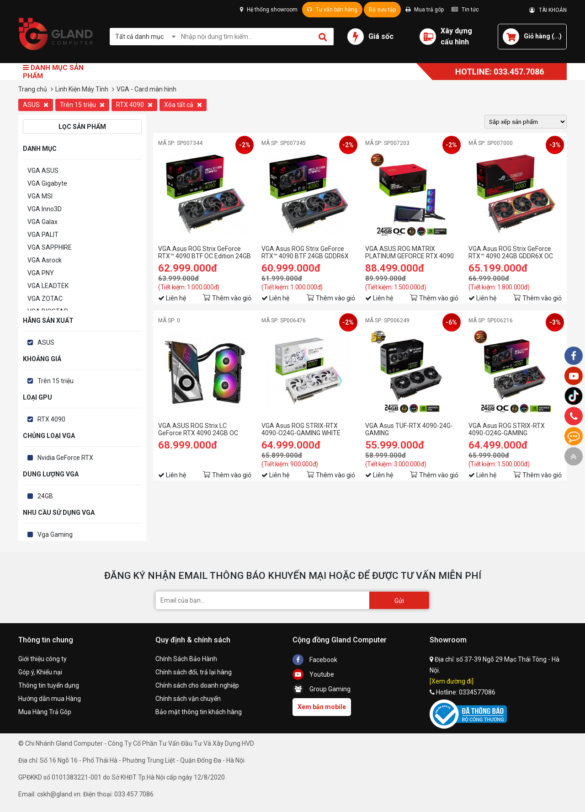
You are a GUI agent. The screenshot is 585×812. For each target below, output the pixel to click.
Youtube (313, 674)
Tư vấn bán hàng (332, 9)
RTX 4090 (134, 104)
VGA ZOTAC (45, 298)
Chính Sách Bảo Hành (186, 658)
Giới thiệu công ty (42, 658)
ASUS (35, 104)
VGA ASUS (42, 170)
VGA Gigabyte (47, 183)
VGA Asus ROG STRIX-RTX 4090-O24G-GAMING (506, 429)
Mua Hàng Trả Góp (44, 712)
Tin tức (465, 9)
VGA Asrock (44, 260)
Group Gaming (321, 689)
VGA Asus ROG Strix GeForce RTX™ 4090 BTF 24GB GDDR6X (305, 252)
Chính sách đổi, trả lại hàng (193, 672)
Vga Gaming (55, 534)
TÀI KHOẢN (548, 10)
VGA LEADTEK (48, 285)
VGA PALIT (42, 234)
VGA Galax (42, 221)
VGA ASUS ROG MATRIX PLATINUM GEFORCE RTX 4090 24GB (409, 252)
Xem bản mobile (322, 706)
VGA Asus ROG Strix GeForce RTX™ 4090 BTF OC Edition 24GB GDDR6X (204, 252)
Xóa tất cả (183, 104)
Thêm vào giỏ (231, 298)
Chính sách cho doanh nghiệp (197, 685)
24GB (45, 496)
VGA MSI (40, 196)
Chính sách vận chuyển (188, 698)
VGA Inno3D (44, 209)
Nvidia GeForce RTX (65, 457)
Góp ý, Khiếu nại (40, 672)
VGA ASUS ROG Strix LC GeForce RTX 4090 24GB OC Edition (198, 429)
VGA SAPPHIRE (49, 247)
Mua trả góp (424, 9)
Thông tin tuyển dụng (48, 685)
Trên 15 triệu (82, 104)
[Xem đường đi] (451, 681)
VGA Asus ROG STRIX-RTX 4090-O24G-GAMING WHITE (300, 429)
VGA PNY (40, 273)
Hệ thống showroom (269, 9)
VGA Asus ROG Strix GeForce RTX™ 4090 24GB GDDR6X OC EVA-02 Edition (510, 252)
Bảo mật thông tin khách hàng (198, 712)
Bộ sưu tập (382, 9)
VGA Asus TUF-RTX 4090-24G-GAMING (409, 429)
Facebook (314, 659)
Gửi (399, 600)
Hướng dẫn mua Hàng (49, 698)
